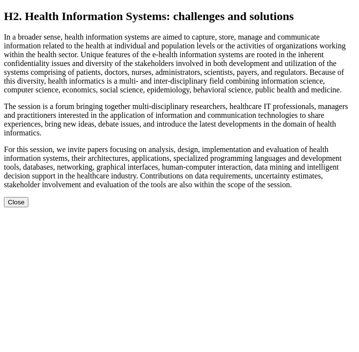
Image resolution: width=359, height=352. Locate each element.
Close (16, 202)
